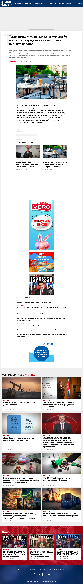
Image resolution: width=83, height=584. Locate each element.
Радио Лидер (6, 3)
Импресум (21, 569)
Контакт (43, 569)
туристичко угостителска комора (27, 135)
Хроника (37, 3)
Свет (56, 3)
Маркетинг (33, 569)
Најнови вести (25, 297)
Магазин (62, 3)
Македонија (18, 3)
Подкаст (69, 3)
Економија (28, 3)
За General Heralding (57, 569)
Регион (50, 3)
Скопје (44, 3)
